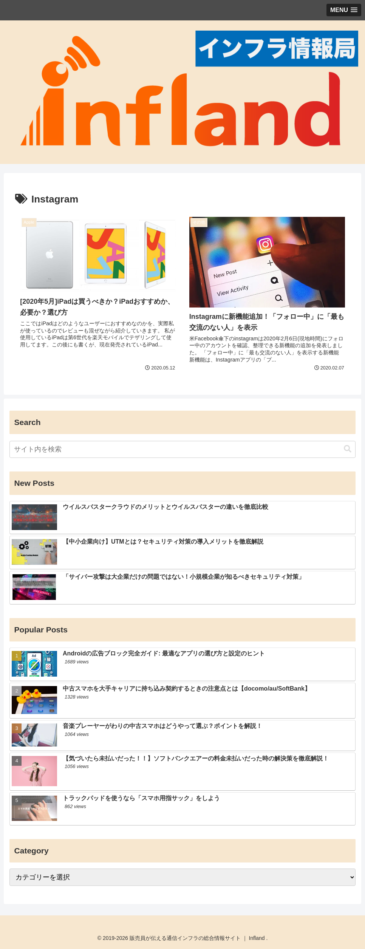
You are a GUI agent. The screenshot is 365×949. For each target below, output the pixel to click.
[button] (347, 449)
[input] (182, 449)
